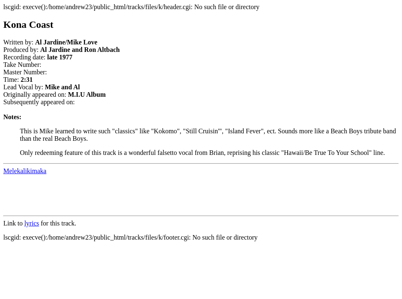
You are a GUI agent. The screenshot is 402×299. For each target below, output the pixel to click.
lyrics (31, 223)
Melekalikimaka (24, 170)
